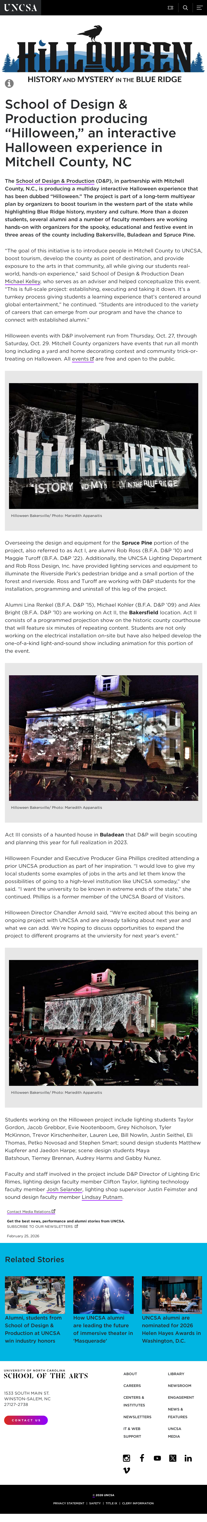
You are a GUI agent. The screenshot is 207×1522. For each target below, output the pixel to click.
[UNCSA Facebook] (142, 1458)
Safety (95, 1503)
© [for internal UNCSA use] (94, 1495)
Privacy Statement (68, 1503)
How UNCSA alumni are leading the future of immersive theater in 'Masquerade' (103, 1310)
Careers (132, 1386)
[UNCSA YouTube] (157, 1458)
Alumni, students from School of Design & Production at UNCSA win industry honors (35, 1310)
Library (176, 1374)
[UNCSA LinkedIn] (188, 1458)
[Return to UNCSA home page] (20, 7)
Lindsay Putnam (102, 1197)
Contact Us (26, 1420)
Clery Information (138, 1503)
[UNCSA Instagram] (126, 1458)
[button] (171, 8)
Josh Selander (64, 1189)
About (130, 1374)
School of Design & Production (55, 181)
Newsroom (179, 1386)
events (83, 359)
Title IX (111, 1503)
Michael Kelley (22, 281)
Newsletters (137, 1417)
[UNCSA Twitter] (173, 1458)
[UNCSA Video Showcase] (126, 1470)
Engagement (181, 1397)
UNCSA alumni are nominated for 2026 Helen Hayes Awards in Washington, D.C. (172, 1310)
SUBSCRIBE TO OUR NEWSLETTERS (42, 1226)
